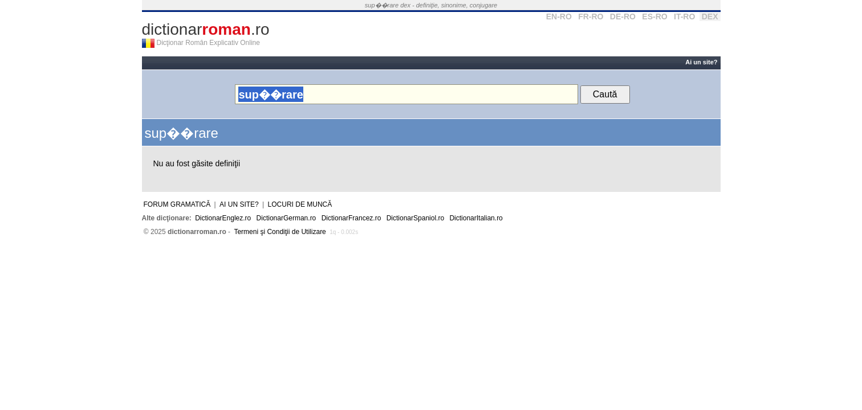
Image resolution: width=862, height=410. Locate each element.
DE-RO (623, 16)
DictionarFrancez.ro (351, 218)
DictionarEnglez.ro (223, 218)
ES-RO (654, 16)
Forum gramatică (177, 204)
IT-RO (684, 16)
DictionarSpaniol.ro (415, 218)
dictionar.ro (206, 29)
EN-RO (559, 16)
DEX (710, 16)
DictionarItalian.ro (475, 218)
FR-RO (590, 16)
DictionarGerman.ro (286, 218)
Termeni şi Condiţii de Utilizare (280, 232)
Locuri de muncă (300, 204)
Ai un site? (701, 62)
